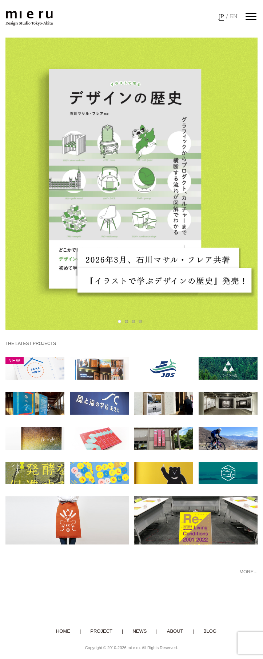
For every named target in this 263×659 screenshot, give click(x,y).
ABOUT (175, 631)
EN (234, 17)
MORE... (248, 571)
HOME (63, 631)
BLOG (209, 631)
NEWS (139, 631)
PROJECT (101, 631)
